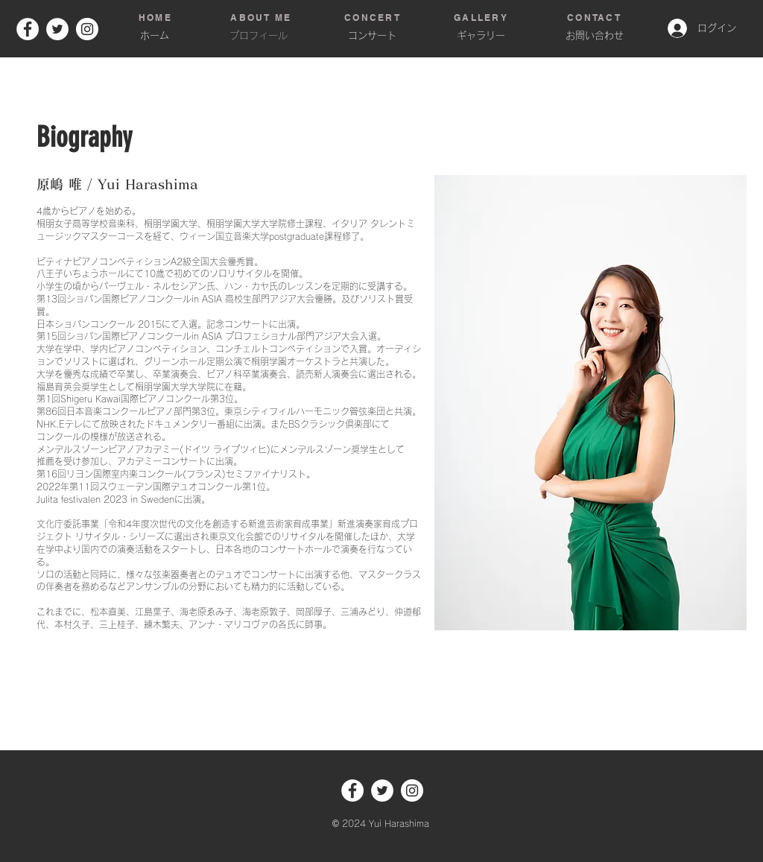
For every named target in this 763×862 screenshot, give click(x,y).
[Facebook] (27, 29)
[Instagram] (87, 29)
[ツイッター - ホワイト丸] (57, 29)
